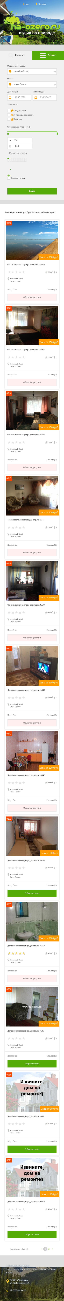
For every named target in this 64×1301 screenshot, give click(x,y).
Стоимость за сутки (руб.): (18, 127)
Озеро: (10, 79)
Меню (48, 56)
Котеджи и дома (20, 110)
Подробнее (12, 289)
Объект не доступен (32, 297)
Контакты (40, 4)
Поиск (16, 56)
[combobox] (34, 71)
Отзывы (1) (52, 971)
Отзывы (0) (52, 289)
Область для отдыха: (16, 66)
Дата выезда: (38, 92)
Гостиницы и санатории (23, 115)
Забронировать (32, 893)
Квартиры (17, 119)
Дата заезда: (12, 92)
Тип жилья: (12, 104)
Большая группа (18, 178)
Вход (25, 4)
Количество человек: (18, 153)
